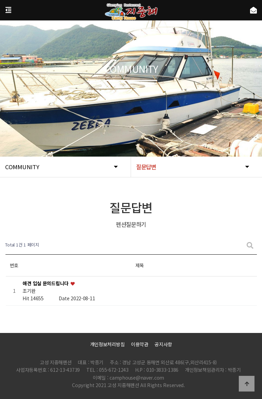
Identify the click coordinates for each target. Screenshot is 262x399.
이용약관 (139, 344)
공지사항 (163, 344)
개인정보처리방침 (107, 344)
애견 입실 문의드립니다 (46, 283)
